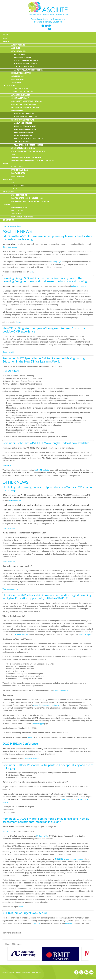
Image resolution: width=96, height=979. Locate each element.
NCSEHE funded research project (69, 859)
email (30, 737)
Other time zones (9, 247)
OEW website (15, 500)
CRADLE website (60, 690)
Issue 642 (36, 923)
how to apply (38, 723)
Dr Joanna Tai (42, 836)
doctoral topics (86, 634)
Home (5, 39)
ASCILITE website (41, 470)
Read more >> (8, 352)
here (31, 272)
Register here (8, 831)
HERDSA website (31, 759)
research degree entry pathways (46, 705)
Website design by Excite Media (28, 972)
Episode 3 (6, 465)
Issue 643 (69, 923)
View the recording (10, 528)
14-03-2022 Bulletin (12, 226)
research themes (21, 634)
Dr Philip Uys (55, 262)
